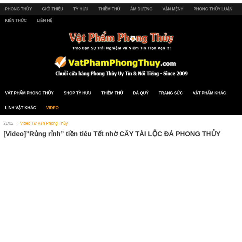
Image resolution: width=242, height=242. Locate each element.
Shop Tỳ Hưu (77, 93)
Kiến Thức (16, 20)
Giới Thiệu (52, 9)
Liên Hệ (44, 20)
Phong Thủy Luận (212, 9)
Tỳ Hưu (80, 9)
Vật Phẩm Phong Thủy (29, 93)
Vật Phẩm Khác (209, 93)
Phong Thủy (18, 9)
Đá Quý (141, 93)
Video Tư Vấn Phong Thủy (44, 123)
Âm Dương (141, 9)
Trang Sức (171, 93)
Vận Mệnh (173, 9)
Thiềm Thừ (109, 9)
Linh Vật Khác (20, 108)
